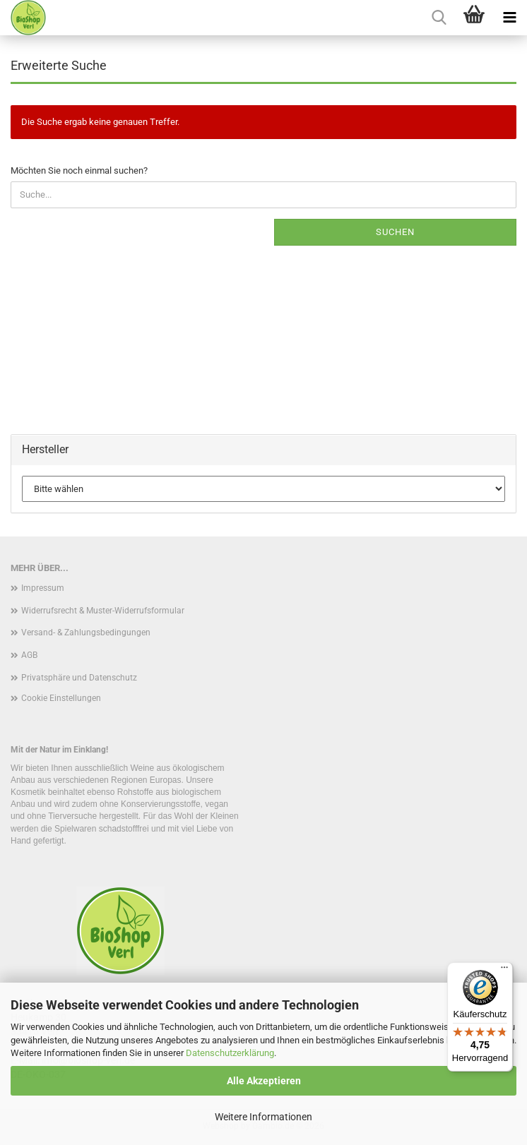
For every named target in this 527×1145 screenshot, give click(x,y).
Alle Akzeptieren (264, 1080)
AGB (29, 655)
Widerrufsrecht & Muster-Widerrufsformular (102, 611)
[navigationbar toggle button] (509, 17)
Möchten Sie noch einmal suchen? (79, 170)
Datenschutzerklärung (230, 1053)
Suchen (395, 232)
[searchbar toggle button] (438, 17)
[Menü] (504, 970)
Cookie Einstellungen (61, 698)
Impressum (42, 588)
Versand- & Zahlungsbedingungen (85, 632)
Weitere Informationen (263, 1116)
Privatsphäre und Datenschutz (79, 678)
